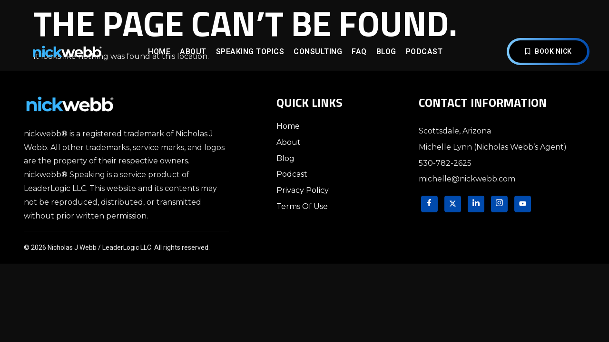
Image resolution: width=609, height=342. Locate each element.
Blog (386, 51)
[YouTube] (522, 204)
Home (159, 51)
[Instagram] (499, 204)
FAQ (359, 51)
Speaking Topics (250, 51)
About (193, 51)
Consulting (318, 51)
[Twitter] (452, 204)
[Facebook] (429, 204)
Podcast (424, 51)
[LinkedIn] (476, 204)
